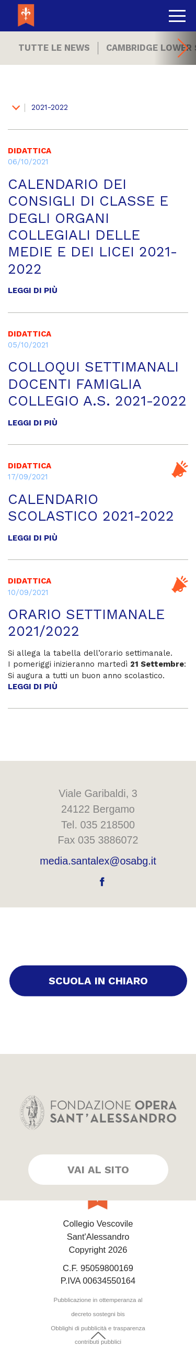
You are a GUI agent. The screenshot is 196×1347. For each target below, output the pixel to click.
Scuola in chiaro (98, 980)
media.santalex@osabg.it (98, 861)
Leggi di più (32, 290)
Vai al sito (98, 1169)
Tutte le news (54, 48)
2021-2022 (40, 107)
